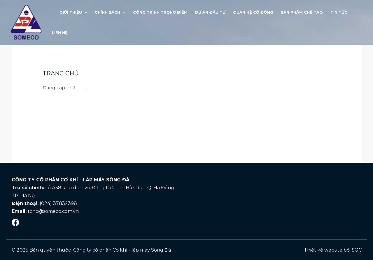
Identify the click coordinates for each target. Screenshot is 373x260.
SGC (357, 250)
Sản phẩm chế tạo (302, 12)
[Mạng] (15, 222)
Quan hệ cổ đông (253, 12)
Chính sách (110, 12)
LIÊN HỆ (60, 32)
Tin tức (338, 12)
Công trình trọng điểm (160, 12)
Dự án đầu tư (210, 12)
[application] (84, 12)
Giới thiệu (73, 12)
